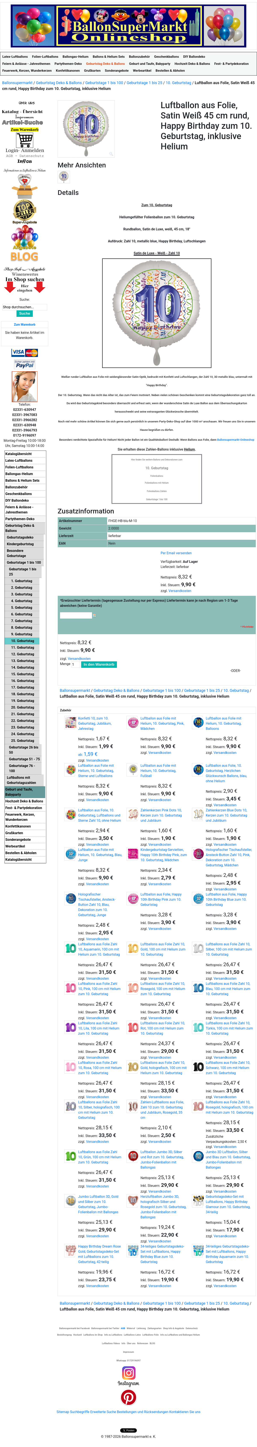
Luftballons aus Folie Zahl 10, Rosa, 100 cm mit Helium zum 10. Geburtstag (100, 1068)
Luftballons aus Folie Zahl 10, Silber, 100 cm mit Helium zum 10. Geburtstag (229, 949)
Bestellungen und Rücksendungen (143, 1412)
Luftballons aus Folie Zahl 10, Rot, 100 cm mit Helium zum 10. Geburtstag (162, 1028)
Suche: (24, 300)
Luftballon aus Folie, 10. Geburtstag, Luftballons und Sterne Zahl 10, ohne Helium (99, 815)
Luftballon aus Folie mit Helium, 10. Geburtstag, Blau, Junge (100, 855)
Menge (65, 664)
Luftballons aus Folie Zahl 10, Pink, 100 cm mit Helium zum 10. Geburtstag (99, 989)
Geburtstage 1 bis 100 (104, 82)
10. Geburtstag (178, 82)
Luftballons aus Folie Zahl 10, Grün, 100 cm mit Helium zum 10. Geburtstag (99, 1157)
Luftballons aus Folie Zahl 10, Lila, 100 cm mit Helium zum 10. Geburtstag (98, 1028)
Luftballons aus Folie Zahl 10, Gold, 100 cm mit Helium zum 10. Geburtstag (162, 949)
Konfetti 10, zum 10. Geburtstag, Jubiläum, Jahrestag (95, 723)
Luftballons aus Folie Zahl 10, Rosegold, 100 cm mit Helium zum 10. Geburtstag (162, 989)
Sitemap (63, 1412)
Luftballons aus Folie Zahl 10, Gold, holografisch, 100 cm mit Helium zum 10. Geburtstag (163, 1068)
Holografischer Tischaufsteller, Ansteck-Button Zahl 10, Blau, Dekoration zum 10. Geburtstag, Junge (96, 904)
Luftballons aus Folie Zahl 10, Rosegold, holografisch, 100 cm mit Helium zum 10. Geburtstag (229, 1107)
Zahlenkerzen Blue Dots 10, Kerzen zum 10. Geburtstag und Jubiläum (226, 815)
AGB (123, 1328)
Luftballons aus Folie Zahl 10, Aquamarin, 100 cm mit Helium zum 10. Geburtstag (99, 949)
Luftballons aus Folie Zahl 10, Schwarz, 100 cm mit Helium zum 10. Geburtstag (228, 1068)
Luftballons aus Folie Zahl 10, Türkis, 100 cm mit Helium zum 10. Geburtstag (229, 1028)
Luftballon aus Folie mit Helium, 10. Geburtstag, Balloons (223, 723)
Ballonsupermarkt (17, 82)
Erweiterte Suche (103, 1412)
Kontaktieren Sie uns (184, 1412)
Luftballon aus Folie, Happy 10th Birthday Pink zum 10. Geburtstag (161, 899)
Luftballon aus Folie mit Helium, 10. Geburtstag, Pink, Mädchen (162, 723)
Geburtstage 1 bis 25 (144, 82)
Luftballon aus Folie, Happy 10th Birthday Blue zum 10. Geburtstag (226, 899)
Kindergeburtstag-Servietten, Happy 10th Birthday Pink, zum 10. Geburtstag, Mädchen (163, 855)
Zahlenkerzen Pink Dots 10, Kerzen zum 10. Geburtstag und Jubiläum (161, 815)
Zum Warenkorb (24, 324)
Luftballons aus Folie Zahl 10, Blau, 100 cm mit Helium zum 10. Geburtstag (228, 989)
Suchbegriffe (80, 1412)
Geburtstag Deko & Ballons (59, 82)
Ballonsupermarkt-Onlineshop (235, 439)
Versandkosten (180, 591)
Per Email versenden (176, 553)
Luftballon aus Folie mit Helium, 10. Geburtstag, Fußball (158, 771)
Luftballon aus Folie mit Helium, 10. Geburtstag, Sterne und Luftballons (96, 771)
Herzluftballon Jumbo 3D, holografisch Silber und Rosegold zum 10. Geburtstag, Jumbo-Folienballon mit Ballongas (163, 1207)
